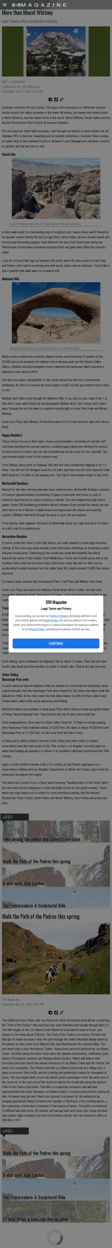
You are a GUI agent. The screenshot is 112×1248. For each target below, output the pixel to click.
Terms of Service (59, 616)
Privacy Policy (50, 620)
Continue (56, 644)
